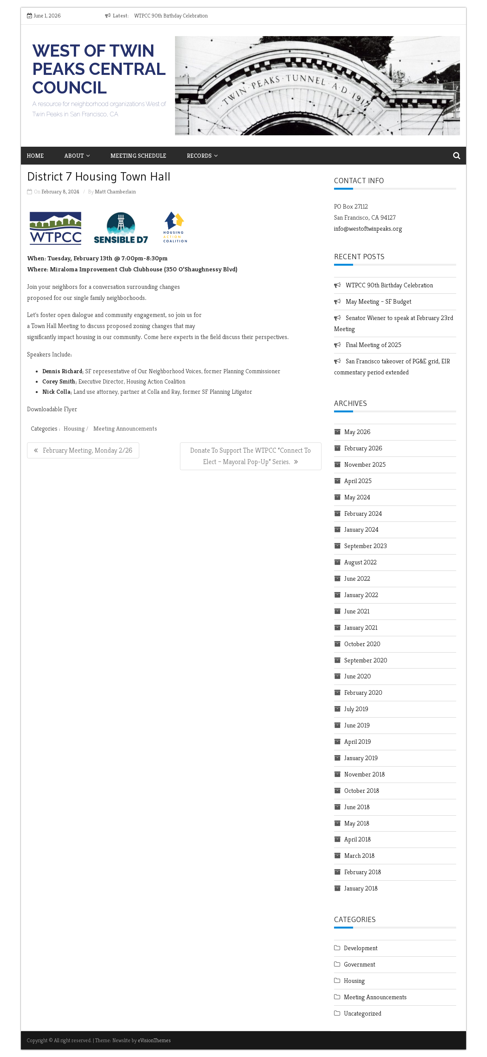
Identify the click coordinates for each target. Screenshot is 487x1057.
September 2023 (365, 546)
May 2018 (356, 823)
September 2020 (365, 660)
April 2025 (358, 481)
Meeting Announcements (125, 429)
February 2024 (363, 513)
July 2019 (356, 709)
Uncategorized (362, 1013)
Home (35, 156)
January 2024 (361, 529)
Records (202, 156)
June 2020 (357, 676)
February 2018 (362, 872)
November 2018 (364, 774)
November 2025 (365, 464)
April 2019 (357, 741)
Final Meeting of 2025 (373, 345)
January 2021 (360, 627)
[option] (204, 16)
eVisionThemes (154, 1040)
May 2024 (357, 497)
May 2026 (357, 432)
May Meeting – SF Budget (378, 301)
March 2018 (359, 855)
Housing (74, 429)
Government (359, 964)
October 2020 (362, 644)
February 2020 (363, 692)
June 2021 (356, 611)
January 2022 (361, 595)
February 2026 (363, 448)
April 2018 (357, 839)
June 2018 (357, 807)
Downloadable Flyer (52, 409)
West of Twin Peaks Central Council (99, 69)
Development (360, 948)
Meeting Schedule (138, 156)
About (77, 156)
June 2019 (357, 725)
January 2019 (361, 758)
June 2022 (357, 578)
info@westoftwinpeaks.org (368, 228)
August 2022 (360, 562)
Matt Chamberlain (115, 191)
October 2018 (361, 790)
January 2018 (361, 888)
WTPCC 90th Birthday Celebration (171, 15)
